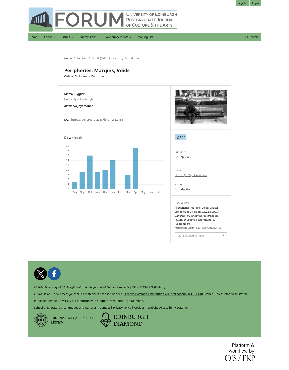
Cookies (139, 307)
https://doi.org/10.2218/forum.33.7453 (97, 119)
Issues (66, 37)
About (48, 37)
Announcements (117, 37)
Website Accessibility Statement (169, 307)
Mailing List (145, 37)
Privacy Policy (122, 307)
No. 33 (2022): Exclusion (106, 58)
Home (33, 37)
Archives (82, 58)
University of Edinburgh (74, 301)
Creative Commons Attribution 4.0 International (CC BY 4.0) (163, 294)
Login (255, 3)
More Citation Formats (191, 235)
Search (251, 37)
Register (242, 3)
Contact (105, 307)
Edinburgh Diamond (129, 301)
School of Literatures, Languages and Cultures (65, 307)
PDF (182, 137)
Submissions (88, 37)
